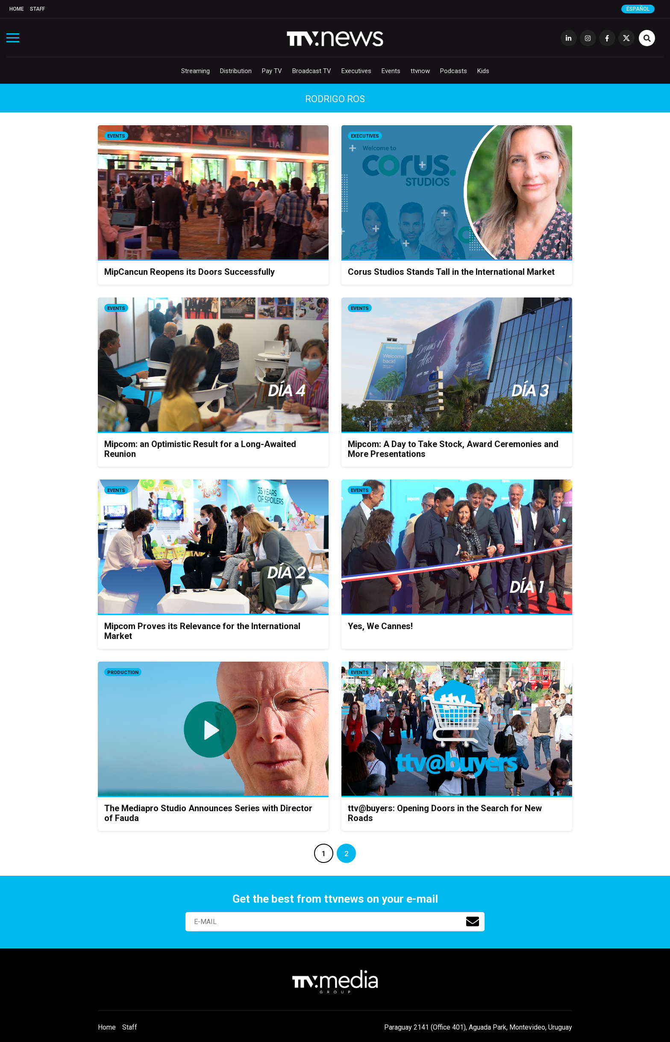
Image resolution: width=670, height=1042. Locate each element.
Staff (37, 9)
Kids (483, 71)
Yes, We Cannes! (380, 626)
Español (637, 9)
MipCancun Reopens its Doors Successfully (189, 272)
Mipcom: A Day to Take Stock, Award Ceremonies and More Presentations (453, 449)
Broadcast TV (311, 71)
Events (391, 71)
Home (16, 9)
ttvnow (420, 71)
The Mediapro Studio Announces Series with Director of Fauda (208, 813)
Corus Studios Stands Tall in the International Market (451, 272)
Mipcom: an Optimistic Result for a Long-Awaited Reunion (200, 449)
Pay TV (272, 71)
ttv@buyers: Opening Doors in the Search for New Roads (445, 813)
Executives (356, 71)
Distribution (236, 71)
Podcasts (453, 71)
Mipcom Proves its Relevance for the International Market (202, 631)
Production (122, 672)
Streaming (195, 71)
